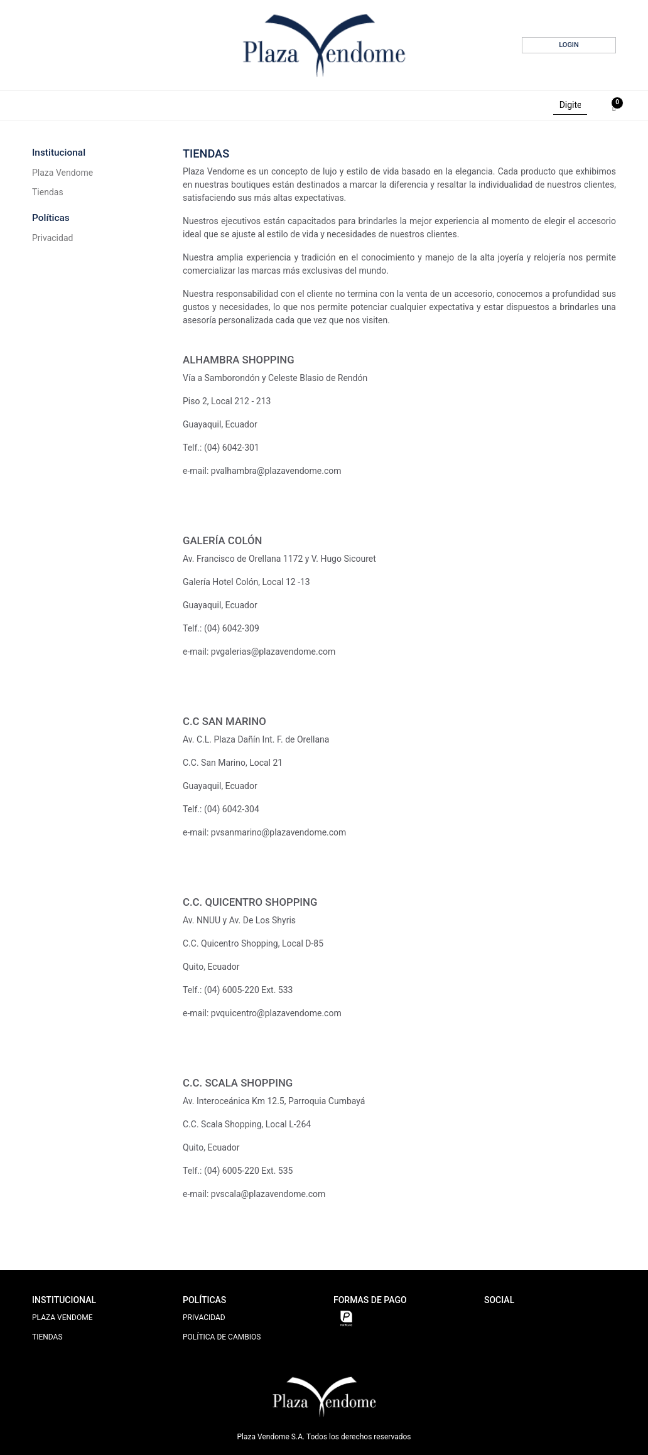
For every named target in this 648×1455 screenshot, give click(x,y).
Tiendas (47, 192)
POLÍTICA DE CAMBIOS (222, 1337)
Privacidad (52, 238)
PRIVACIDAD (204, 1317)
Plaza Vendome (62, 173)
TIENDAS (47, 1337)
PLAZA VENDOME (62, 1317)
